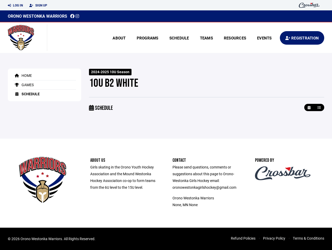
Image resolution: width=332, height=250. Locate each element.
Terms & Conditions (308, 238)
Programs (147, 37)
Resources (235, 37)
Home (22, 75)
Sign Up (38, 5)
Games (23, 84)
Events (264, 37)
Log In (15, 5)
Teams (206, 37)
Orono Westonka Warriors (37, 16)
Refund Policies (243, 238)
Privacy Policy (274, 238)
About (119, 37)
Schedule (179, 37)
